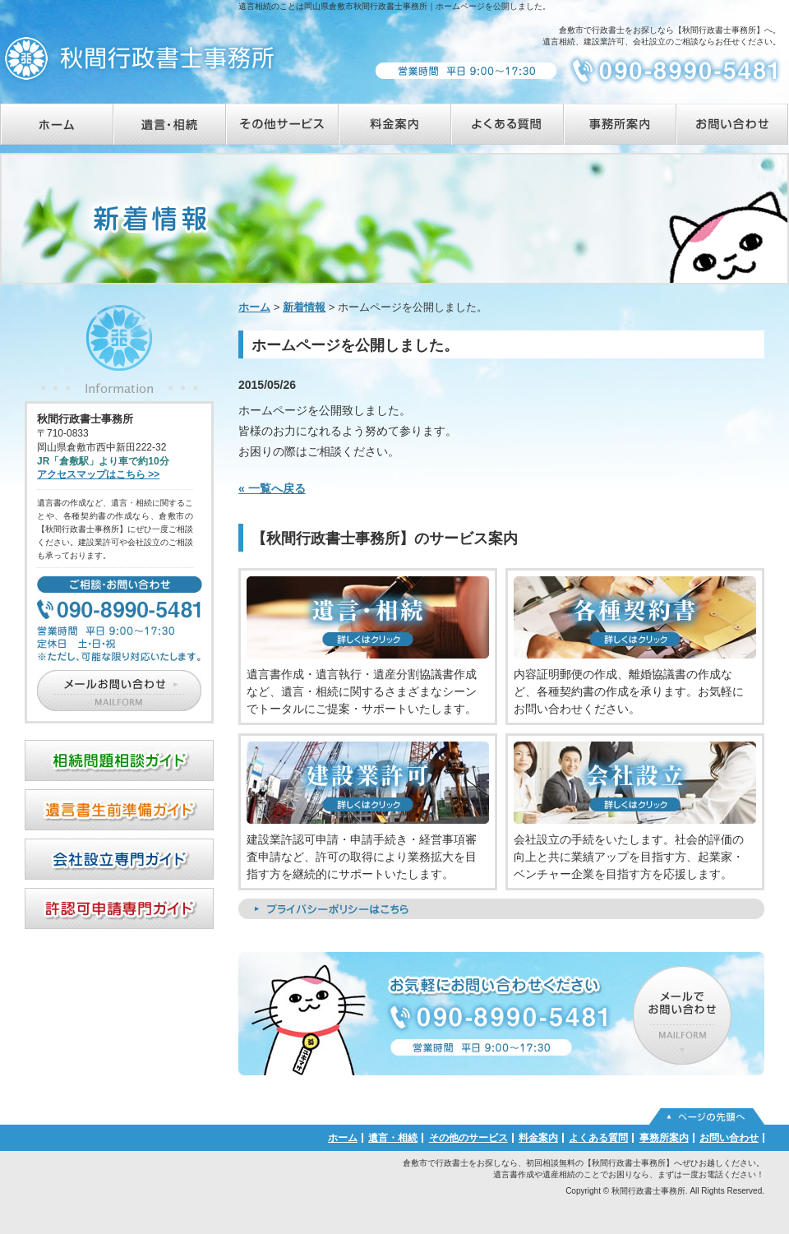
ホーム (254, 307)
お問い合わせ (729, 1138)
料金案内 (538, 1138)
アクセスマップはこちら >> (98, 474)
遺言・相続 (393, 1138)
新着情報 (304, 307)
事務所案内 (664, 1138)
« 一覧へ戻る (272, 488)
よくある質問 (598, 1138)
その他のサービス (468, 1138)
